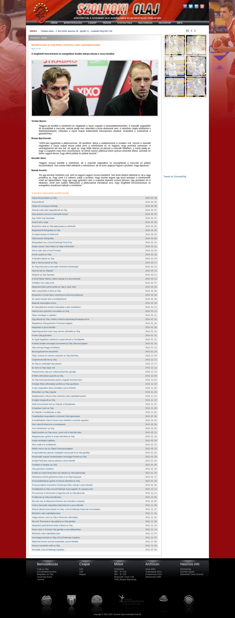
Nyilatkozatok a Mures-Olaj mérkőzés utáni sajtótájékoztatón (59, 396)
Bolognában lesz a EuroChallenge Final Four (52, 242)
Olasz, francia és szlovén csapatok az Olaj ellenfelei (55, 355)
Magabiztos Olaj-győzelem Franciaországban (52, 323)
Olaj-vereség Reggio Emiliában (46, 347)
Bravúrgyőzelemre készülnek (45, 351)
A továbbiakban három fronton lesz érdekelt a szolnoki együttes (60, 420)
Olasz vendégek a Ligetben (44, 315)
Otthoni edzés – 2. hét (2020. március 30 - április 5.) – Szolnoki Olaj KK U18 (76, 31)
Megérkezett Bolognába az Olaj (46, 230)
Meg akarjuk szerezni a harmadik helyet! (50, 214)
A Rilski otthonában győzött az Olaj (47, 376)
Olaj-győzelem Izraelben (43, 469)
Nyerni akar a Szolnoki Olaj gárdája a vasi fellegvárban (56, 529)
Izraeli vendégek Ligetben (43, 440)
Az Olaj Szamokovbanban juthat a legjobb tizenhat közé (57, 380)
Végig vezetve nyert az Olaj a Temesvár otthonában (55, 517)
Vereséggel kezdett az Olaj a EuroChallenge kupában (56, 537)
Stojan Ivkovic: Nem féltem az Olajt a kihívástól (53, 246)
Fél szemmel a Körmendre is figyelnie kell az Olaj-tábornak (58, 493)
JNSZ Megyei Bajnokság (125, 579)
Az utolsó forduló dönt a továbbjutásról (49, 299)
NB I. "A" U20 (120, 572)
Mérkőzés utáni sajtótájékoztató (46, 513)
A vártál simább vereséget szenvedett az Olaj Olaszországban (60, 343)
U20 (81, 569)
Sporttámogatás (187, 572)
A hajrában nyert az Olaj (42, 408)
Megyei (82, 574)
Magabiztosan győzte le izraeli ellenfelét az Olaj (53, 436)
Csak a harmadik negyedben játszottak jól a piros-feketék (57, 505)
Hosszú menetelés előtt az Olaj (46, 545)
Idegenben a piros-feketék (43, 327)
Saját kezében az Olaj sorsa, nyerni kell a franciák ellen (57, 432)
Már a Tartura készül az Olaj (44, 262)
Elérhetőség (185, 569)
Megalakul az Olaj (45, 574)
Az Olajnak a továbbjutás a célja (46, 412)
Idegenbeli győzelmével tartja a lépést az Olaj (52, 525)
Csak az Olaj (42, 569)
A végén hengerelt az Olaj (43, 400)
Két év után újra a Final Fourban (46, 250)
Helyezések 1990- (153, 577)
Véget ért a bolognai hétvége (45, 206)
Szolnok (40, 579)
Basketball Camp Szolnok (191, 574)
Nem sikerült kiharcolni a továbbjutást (48, 424)
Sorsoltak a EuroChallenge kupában (48, 550)
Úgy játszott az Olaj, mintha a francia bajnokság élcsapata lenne (60, 319)
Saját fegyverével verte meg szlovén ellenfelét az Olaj (56, 331)
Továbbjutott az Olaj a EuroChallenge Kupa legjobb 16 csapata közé (62, 489)
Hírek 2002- (150, 569)
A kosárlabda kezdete (46, 572)
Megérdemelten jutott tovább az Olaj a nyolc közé (54, 287)
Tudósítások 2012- (153, 572)
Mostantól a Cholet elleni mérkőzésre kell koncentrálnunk (57, 295)
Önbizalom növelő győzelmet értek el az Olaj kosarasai (56, 477)
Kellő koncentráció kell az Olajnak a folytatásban (53, 404)
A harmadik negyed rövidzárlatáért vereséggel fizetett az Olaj (59, 457)
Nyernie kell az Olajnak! (42, 271)
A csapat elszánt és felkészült (45, 234)
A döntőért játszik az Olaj (43, 258)
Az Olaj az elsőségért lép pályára (47, 364)
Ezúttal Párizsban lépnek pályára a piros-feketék (53, 461)
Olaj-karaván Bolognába (43, 238)
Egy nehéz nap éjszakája (43, 218)
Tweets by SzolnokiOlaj (174, 176)
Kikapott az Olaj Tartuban (43, 275)
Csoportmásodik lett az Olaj (44, 360)
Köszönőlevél (38, 202)
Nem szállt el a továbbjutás (44, 444)
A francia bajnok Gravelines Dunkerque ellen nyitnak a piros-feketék (62, 485)
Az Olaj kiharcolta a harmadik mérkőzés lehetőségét (55, 267)
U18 (81, 572)
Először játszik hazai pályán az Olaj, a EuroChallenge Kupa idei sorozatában (66, 509)
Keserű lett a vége (40, 222)
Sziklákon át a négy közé (43, 283)
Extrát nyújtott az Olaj (41, 254)
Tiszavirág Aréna (44, 577)
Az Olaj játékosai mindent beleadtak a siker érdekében (56, 307)
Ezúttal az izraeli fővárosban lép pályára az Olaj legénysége (58, 473)
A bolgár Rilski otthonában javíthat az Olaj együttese (55, 384)
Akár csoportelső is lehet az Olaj (46, 291)
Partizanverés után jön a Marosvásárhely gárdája (54, 372)
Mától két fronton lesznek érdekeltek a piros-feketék (55, 541)
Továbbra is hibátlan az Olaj (44, 465)
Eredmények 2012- (153, 574)
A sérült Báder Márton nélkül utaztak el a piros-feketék (56, 279)
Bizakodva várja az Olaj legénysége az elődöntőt (53, 226)
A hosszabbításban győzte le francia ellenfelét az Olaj (56, 481)
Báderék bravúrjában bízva (44, 303)
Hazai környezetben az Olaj (44, 198)
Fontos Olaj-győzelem (42, 335)
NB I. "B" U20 (120, 574)
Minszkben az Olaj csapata (44, 392)
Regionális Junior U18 (124, 577)
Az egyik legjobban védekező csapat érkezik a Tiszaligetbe (58, 339)
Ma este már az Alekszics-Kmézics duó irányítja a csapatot (58, 501)
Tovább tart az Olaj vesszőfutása (46, 497)
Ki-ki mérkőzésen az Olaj (43, 428)
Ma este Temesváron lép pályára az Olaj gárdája (53, 521)
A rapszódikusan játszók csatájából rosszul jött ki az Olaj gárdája (61, 453)
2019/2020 (119, 569)
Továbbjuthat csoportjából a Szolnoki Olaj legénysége (56, 416)
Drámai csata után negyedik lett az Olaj (49, 210)
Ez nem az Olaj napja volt (43, 368)
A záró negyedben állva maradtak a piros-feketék (54, 388)
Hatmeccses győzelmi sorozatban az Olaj (50, 311)
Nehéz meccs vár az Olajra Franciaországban (52, 448)
